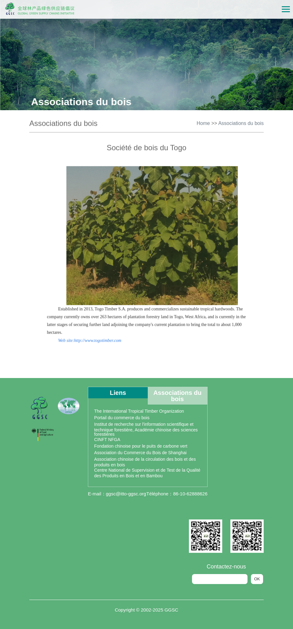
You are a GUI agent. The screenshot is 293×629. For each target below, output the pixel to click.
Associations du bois (241, 122)
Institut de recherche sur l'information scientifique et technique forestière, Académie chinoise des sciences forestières (146, 429)
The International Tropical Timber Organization (139, 411)
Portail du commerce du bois (121, 417)
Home (203, 122)
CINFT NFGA (107, 439)
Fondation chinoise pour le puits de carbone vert (140, 446)
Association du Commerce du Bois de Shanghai (140, 452)
